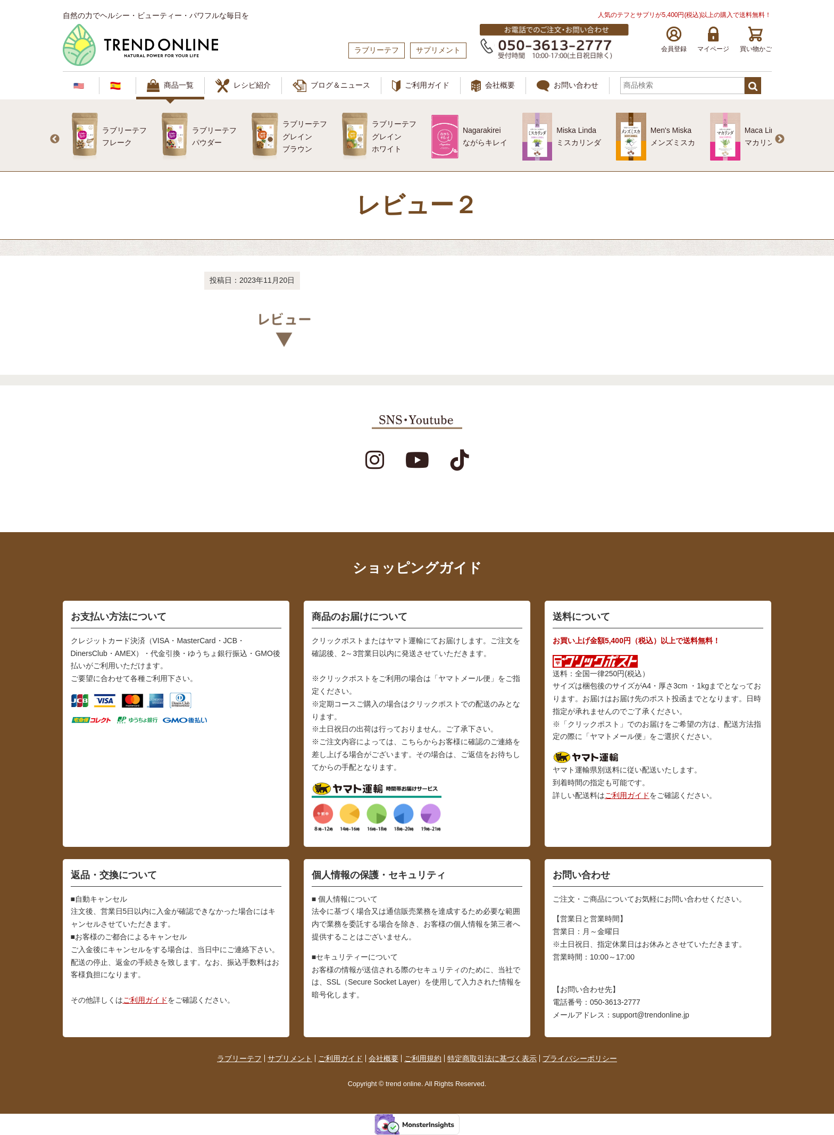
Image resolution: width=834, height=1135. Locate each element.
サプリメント (290, 1058)
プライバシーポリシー (580, 1058)
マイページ (713, 40)
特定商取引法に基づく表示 (492, 1058)
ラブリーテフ (239, 1058)
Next (779, 139)
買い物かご (756, 40)
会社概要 (493, 86)
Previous (54, 139)
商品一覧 (170, 85)
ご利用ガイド (420, 86)
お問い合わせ (567, 85)
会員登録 (674, 40)
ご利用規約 (422, 1058)
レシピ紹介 (243, 86)
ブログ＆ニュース (331, 86)
